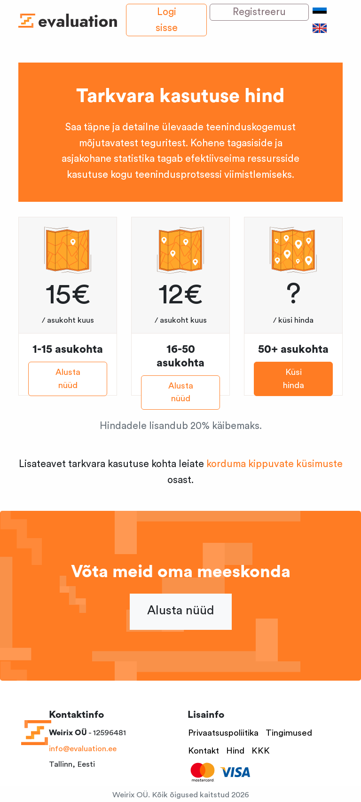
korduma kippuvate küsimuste (274, 464)
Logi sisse (167, 20)
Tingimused (289, 733)
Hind (235, 750)
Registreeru (259, 12)
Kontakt (203, 750)
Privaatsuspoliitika (223, 733)
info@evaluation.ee (83, 749)
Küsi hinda (293, 379)
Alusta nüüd (67, 379)
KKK (260, 750)
